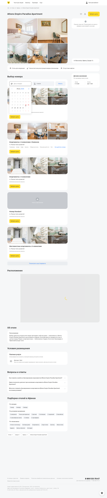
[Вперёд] (29, 89)
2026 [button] (22, 89)
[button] (8, 8)
